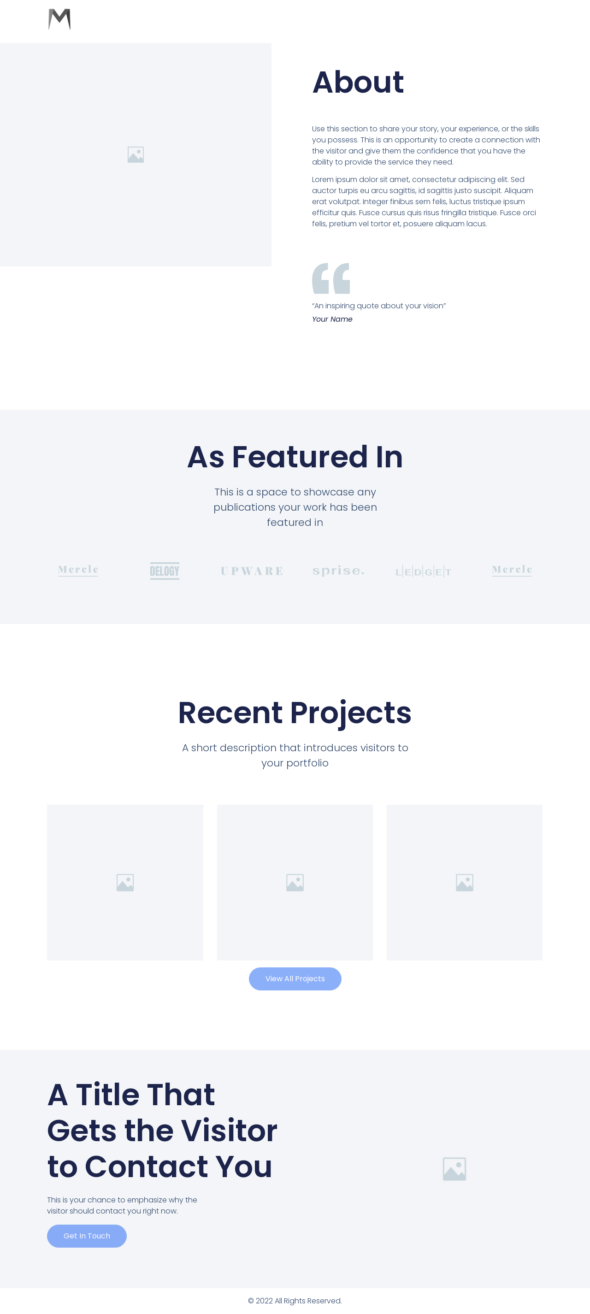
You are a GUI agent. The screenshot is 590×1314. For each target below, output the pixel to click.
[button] (295, 968)
